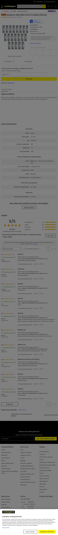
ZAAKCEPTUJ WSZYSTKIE (47, 531)
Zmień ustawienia (30, 531)
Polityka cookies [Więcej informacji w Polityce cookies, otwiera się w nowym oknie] (5, 527)
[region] (29, 522)
